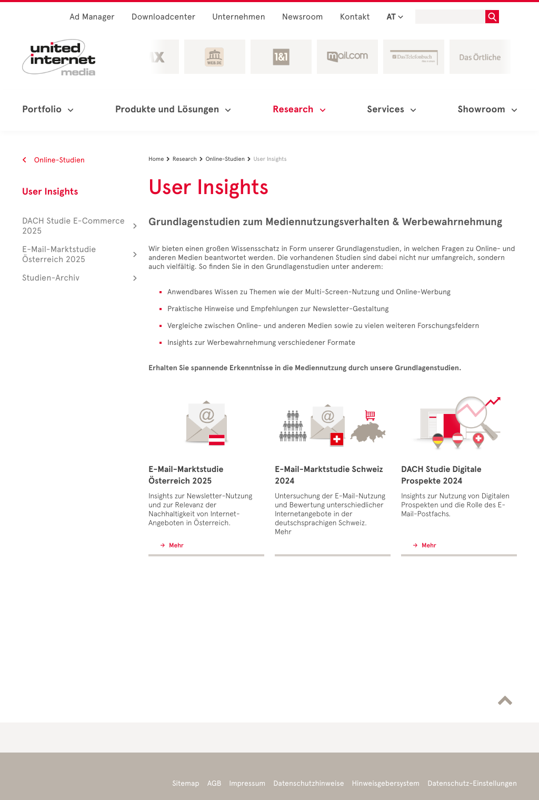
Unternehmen (238, 17)
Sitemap (185, 783)
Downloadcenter (163, 17)
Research (189, 159)
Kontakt (355, 17)
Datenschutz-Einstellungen (472, 783)
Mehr (175, 546)
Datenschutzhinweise (308, 783)
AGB (214, 783)
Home (160, 159)
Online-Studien (53, 160)
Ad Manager (92, 17)
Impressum (247, 783)
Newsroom (302, 17)
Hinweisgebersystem (386, 783)
